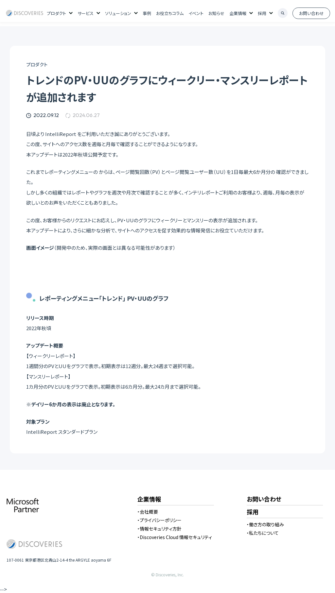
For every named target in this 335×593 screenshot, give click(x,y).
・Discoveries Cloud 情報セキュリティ (174, 537)
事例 (147, 13)
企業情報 (237, 13)
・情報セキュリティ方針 (159, 528)
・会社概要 (147, 511)
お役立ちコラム (170, 13)
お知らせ (216, 13)
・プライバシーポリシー (159, 520)
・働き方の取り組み (265, 524)
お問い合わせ (311, 13)
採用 (262, 13)
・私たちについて (263, 533)
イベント (195, 13)
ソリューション (118, 13)
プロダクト (56, 13)
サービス (86, 13)
